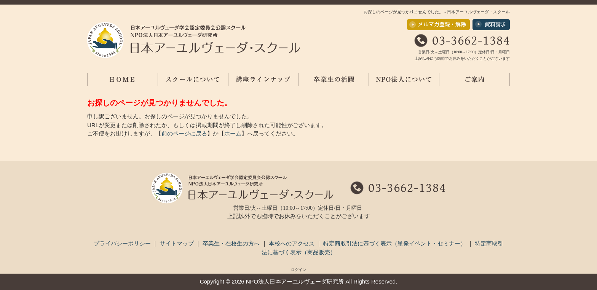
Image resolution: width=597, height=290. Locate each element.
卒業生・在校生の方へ (232, 243)
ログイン (298, 270)
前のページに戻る (184, 133)
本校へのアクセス (292, 243)
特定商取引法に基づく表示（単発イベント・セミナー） (395, 243)
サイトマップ (177, 243)
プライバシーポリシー (123, 243)
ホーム (232, 133)
